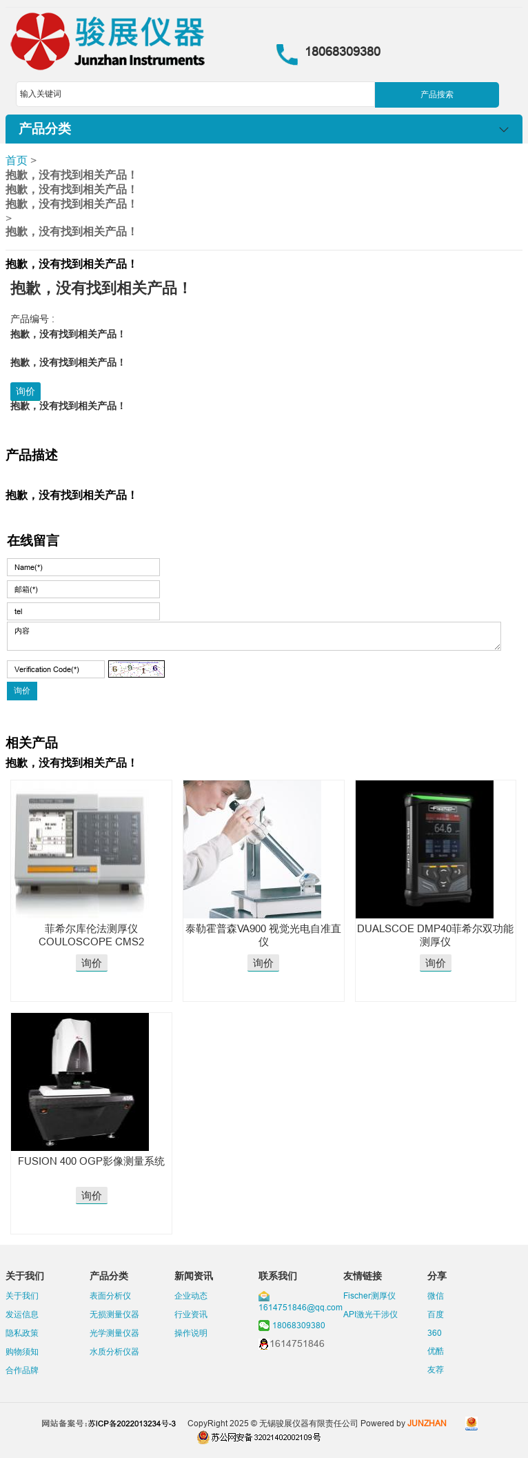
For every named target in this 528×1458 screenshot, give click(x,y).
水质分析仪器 (114, 1351)
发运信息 (22, 1314)
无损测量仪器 (114, 1314)
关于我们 (22, 1295)
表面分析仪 (110, 1295)
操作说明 (190, 1333)
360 (434, 1333)
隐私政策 (22, 1333)
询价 (25, 391)
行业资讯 (190, 1314)
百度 (435, 1314)
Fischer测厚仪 (369, 1295)
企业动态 (190, 1295)
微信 (435, 1295)
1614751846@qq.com (300, 1307)
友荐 (435, 1369)
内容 (254, 636)
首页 (17, 160)
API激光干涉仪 (370, 1314)
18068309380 (298, 1325)
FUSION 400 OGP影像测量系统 (91, 1161)
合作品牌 (22, 1370)
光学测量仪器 (114, 1333)
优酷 (435, 1351)
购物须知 (22, 1351)
